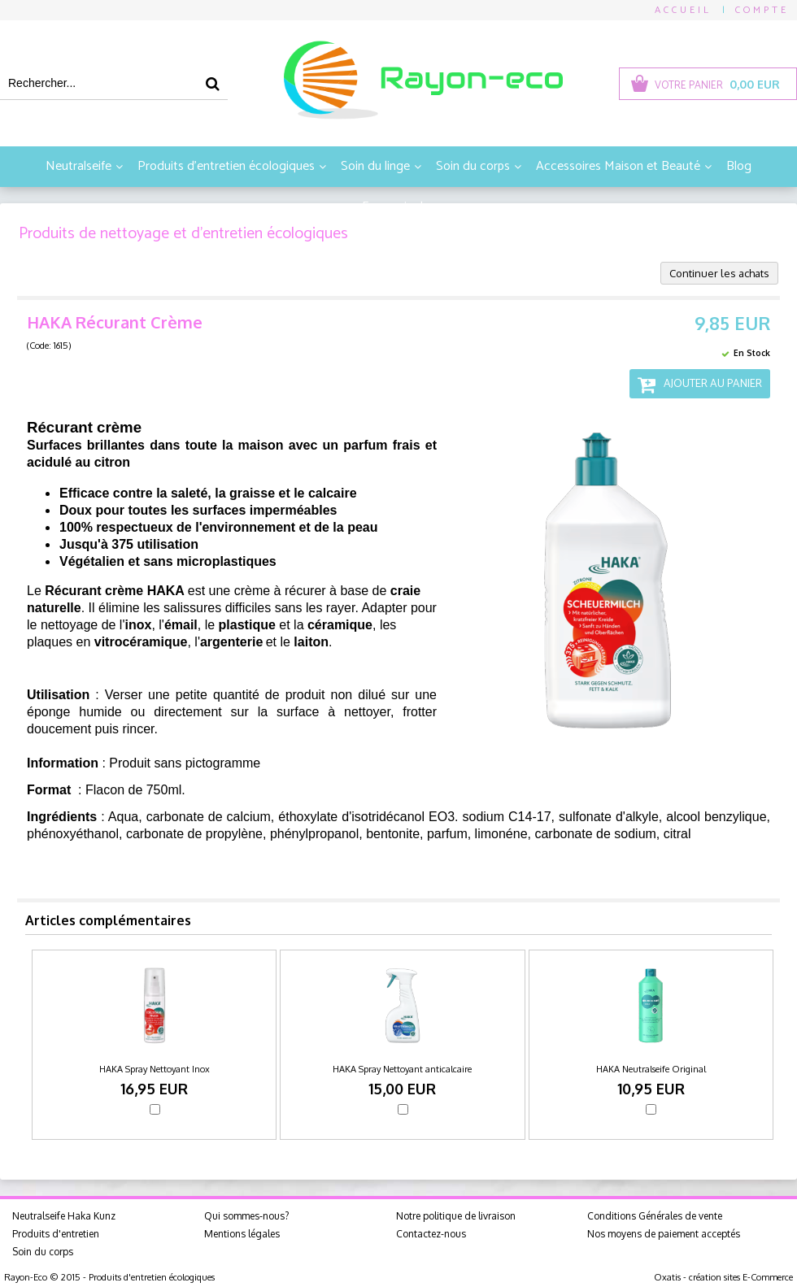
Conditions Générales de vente (654, 1216)
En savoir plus (398, 207)
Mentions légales (242, 1234)
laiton (311, 642)
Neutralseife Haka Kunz (63, 1216)
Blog (738, 166)
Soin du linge (375, 166)
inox (137, 625)
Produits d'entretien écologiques (226, 166)
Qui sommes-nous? (246, 1216)
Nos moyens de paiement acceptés (663, 1234)
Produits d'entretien (55, 1234)
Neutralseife (78, 166)
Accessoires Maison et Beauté (618, 166)
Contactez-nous (431, 1234)
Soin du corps (473, 166)
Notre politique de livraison (456, 1216)
